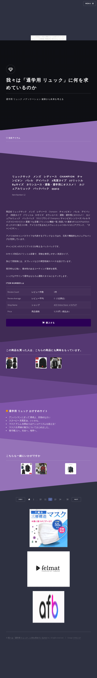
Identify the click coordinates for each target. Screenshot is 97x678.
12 (50, 499)
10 (40, 499)
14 (60, 499)
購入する (50, 323)
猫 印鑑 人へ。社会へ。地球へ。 (23, 430)
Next (76, 499)
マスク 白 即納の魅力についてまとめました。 (29, 427)
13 (55, 499)
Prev (20, 499)
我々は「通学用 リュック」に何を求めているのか (27, 638)
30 (67, 499)
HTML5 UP (77, 638)
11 (45, 499)
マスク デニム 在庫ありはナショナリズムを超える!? (32, 424)
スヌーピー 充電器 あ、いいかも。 (24, 420)
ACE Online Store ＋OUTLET (65, 305)
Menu (88, 3)
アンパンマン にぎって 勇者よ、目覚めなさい (29, 417)
